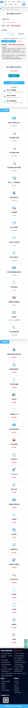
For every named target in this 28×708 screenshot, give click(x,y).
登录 (24, 4)
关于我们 (16, 683)
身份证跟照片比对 (18, 660)
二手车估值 (4, 666)
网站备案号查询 (18, 671)
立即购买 (14, 75)
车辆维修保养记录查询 (19, 662)
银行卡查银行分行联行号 (13, 7)
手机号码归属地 (5, 690)
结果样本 (19, 41)
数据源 (18, 1)
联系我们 (16, 678)
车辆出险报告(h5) (5, 671)
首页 (5, 1)
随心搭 (11, 4)
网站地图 (16, 688)
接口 (9, 1)
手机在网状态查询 (5, 662)
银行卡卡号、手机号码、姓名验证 (7, 656)
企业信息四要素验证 (19, 655)
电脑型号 (3, 683)
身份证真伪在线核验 (6, 653)
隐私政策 (19, 38)
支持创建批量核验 (13, 82)
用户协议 (24, 38)
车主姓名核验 (4, 660)
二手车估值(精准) (18, 664)
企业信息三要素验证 (19, 666)
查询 (6, 7)
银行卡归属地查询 (18, 658)
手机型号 (3, 688)
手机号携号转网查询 (6, 664)
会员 (15, 4)
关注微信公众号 (5, 695)
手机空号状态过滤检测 (6, 669)
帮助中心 (16, 686)
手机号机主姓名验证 (19, 653)
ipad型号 (3, 686)
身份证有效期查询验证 (6, 675)
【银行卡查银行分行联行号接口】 (16, 44)
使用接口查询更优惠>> (16, 25)
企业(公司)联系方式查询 (7, 673)
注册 (24, 1)
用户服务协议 (17, 692)
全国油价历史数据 (5, 681)
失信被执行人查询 (18, 669)
